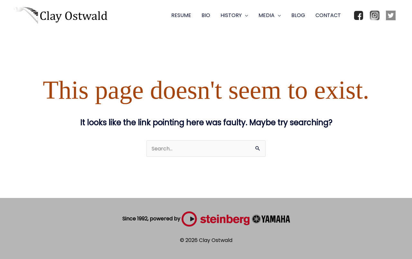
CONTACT (328, 15)
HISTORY (231, 15)
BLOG (298, 15)
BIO (205, 15)
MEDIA (266, 15)
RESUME (181, 15)
